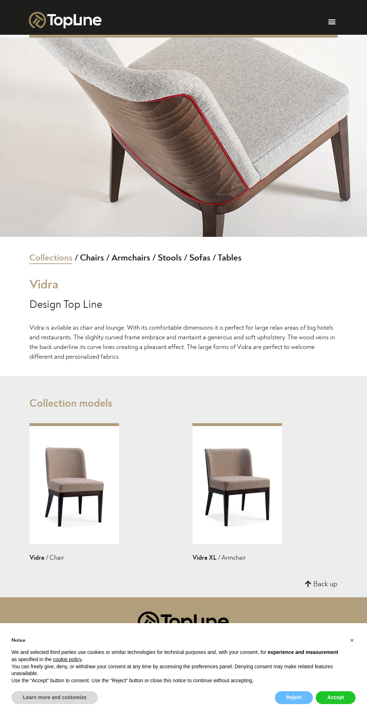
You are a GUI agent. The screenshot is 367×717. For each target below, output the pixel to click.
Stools (170, 257)
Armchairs (130, 257)
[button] (332, 22)
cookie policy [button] (67, 659)
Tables (230, 257)
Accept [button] (335, 697)
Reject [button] (293, 697)
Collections (50, 257)
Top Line (82, 304)
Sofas (199, 257)
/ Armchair (219, 558)
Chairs (92, 257)
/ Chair (46, 558)
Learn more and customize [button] (54, 697)
